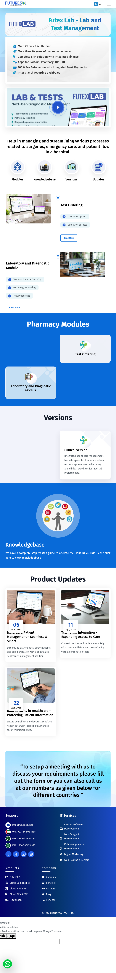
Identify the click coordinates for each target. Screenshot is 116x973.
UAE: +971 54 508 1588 (24, 831)
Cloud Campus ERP (20, 882)
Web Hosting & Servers (76, 860)
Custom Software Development (73, 826)
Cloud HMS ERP (18, 888)
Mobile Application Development (74, 846)
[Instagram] (31, 854)
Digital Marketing (73, 854)
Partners (50, 888)
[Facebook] (8, 854)
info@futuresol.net (22, 824)
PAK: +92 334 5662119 (23, 838)
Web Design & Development (71, 836)
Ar (100, 4)
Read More (69, 238)
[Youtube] (24, 854)
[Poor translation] (11, 936)
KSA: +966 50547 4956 (23, 845)
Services (50, 900)
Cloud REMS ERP (19, 894)
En (96, 4)
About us (51, 877)
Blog (48, 894)
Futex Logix (16, 900)
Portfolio (51, 882)
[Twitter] (16, 854)
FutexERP (15, 877)
